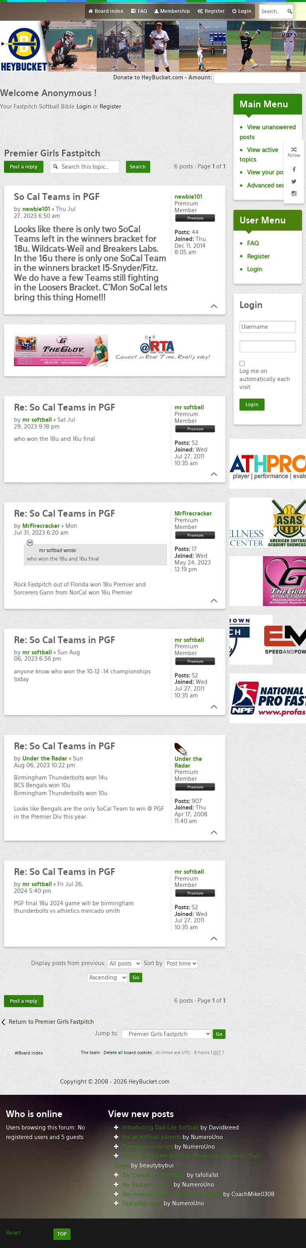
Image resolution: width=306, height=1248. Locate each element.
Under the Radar (44, 758)
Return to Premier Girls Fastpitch (51, 1022)
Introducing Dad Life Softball (160, 1127)
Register (110, 106)
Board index (30, 1053)
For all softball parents (151, 1137)
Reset (13, 1233)
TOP (62, 1234)
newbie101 (36, 209)
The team (90, 1052)
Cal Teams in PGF (57, 197)
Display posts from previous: (86, 963)
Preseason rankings (147, 1146)
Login (83, 106)
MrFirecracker (41, 526)
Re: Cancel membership (153, 1175)
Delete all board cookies (128, 1052)
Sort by (171, 963)
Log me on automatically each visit (264, 379)
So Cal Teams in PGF (64, 407)
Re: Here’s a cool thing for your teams (172, 1194)
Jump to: (106, 1033)
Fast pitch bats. (142, 1203)
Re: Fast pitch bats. (147, 1184)
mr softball (37, 420)
